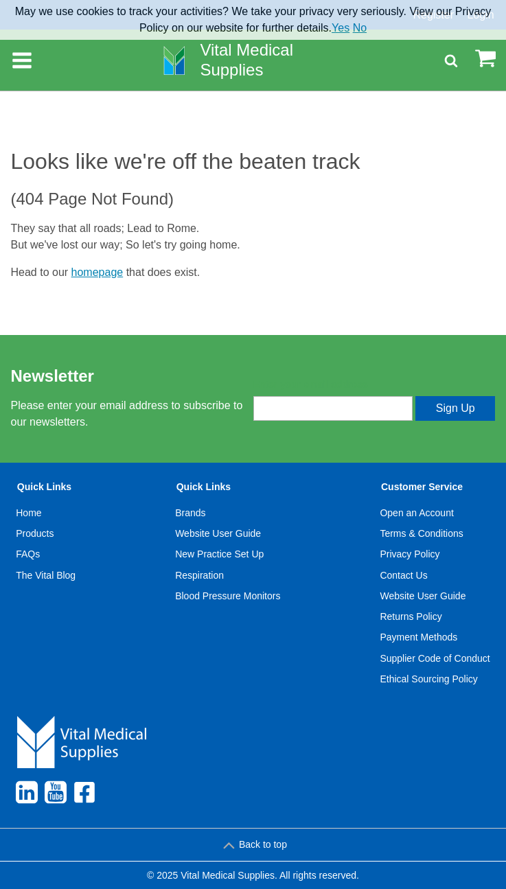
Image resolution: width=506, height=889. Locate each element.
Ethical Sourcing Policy (428, 678)
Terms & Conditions (421, 533)
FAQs (28, 554)
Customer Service (422, 486)
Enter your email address (310, 384)
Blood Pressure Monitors (227, 595)
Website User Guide (218, 533)
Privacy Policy (409, 554)
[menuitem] (46, 585)
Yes (340, 28)
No (360, 28)
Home (28, 512)
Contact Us (403, 575)
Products (35, 533)
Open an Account (416, 512)
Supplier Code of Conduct (435, 658)
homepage (97, 272)
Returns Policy (410, 616)
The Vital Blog (46, 575)
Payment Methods (418, 637)
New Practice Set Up (219, 554)
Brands (190, 512)
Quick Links (44, 486)
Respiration (199, 575)
